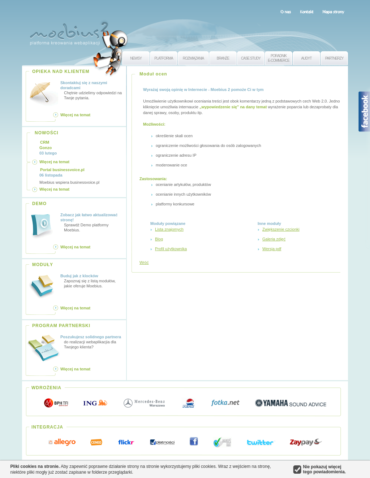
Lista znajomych (169, 229)
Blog (159, 239)
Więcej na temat (75, 115)
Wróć (144, 262)
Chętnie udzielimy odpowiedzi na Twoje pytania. (92, 90)
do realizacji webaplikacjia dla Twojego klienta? (92, 341)
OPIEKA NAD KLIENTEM (61, 71)
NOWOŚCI (47, 132)
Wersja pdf (271, 249)
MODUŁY (42, 264)
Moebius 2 (69, 31)
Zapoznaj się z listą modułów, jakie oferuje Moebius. (92, 280)
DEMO (39, 203)
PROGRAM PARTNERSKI (61, 325)
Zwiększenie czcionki (281, 229)
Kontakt (306, 11)
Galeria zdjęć (273, 239)
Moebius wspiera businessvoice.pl (69, 175)
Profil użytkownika (171, 249)
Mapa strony (333, 11)
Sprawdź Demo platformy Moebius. (92, 222)
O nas (285, 11)
